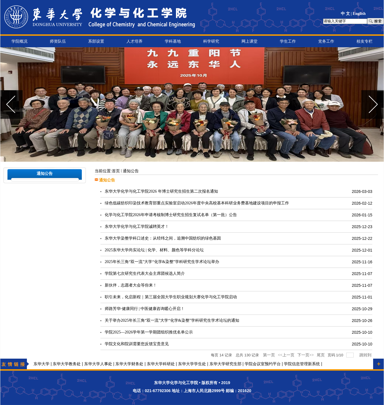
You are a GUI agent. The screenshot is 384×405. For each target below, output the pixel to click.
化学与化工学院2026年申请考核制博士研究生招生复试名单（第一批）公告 (171, 215)
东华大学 (41, 364)
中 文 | (347, 13)
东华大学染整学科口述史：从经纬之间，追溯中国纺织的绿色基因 (163, 238)
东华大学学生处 (192, 364)
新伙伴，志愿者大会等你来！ (131, 285)
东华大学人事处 (98, 364)
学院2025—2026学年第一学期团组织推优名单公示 (149, 332)
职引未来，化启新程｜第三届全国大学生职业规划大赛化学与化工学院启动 (171, 297)
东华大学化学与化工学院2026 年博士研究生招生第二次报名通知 (161, 191)
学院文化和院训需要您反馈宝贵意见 (137, 344)
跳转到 (366, 355)
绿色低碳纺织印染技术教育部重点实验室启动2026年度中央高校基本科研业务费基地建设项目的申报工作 (197, 203)
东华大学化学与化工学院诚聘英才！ (137, 226)
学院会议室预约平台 (263, 364)
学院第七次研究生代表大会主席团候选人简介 (145, 273)
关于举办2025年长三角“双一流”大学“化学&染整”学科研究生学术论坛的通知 (172, 320)
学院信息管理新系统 (302, 364)
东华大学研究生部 (225, 364)
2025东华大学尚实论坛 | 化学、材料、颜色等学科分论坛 (154, 250)
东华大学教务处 (67, 364)
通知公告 (131, 171)
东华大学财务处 (129, 364)
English (359, 13)
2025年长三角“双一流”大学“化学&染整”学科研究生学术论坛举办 (162, 262)
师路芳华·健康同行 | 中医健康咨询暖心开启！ (145, 309)
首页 (116, 171)
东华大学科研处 (161, 364)
